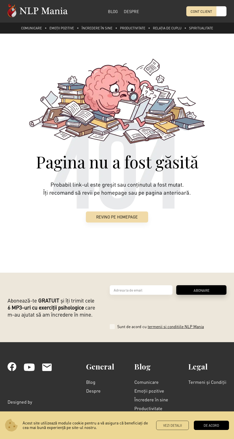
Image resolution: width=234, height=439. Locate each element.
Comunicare (31, 28)
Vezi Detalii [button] (172, 425)
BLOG (113, 11)
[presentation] (148, 308)
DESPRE (131, 11)
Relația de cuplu (167, 28)
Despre (93, 391)
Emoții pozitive (61, 28)
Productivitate (132, 28)
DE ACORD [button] (211, 425)
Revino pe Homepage (117, 217)
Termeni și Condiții (207, 382)
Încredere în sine (97, 28)
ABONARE (201, 290)
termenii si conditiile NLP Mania (176, 326)
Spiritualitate (201, 28)
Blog (90, 382)
